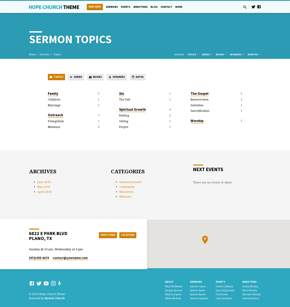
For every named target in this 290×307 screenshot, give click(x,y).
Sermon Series (197, 290)
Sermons (112, 7)
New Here (95, 6)
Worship (197, 121)
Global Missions (250, 298)
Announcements (130, 182)
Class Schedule (224, 298)
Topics (57, 54)
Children (54, 100)
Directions (104, 235)
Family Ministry (250, 286)
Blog (154, 7)
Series (207, 54)
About (169, 282)
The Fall (124, 100)
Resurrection (200, 100)
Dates (145, 77)
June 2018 (44, 182)
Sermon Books (198, 294)
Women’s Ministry (251, 294)
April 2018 (44, 192)
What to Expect (173, 294)
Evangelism (56, 122)
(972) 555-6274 (39, 258)
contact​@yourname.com (70, 258)
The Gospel (199, 94)
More (178, 7)
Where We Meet (173, 298)
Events (125, 7)
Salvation (197, 106)
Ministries (140, 7)
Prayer (123, 127)
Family (53, 94)
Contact (166, 7)
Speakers (237, 54)
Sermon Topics (198, 286)
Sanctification (200, 111)
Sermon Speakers (199, 298)
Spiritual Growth (132, 110)
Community (127, 187)
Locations (126, 235)
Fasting (124, 116)
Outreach (55, 115)
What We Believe (173, 286)
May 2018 (43, 187)
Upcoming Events (225, 290)
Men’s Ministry (249, 290)
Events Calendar (224, 286)
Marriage (54, 106)
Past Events (222, 294)
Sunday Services (173, 290)
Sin (121, 94)
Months (254, 54)
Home (32, 54)
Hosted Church (54, 298)
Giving (123, 122)
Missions (54, 127)
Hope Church (54, 7)
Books (221, 54)
